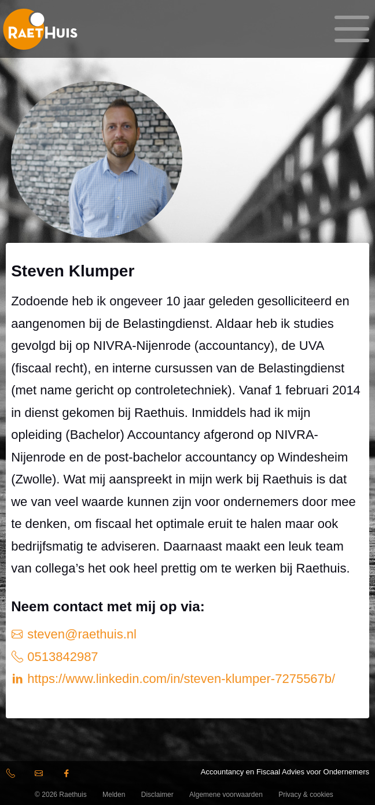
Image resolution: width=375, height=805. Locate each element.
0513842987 (61, 656)
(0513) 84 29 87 (15, 775)
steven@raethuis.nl (80, 634)
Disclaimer (157, 795)
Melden (113, 795)
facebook (68, 775)
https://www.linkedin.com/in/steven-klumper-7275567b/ (179, 678)
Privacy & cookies (305, 795)
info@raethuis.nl (40, 775)
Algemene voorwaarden (226, 795)
